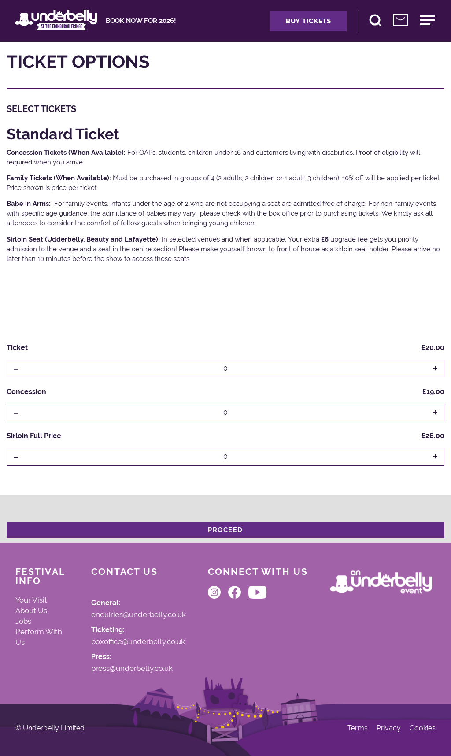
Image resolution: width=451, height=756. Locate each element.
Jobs (23, 621)
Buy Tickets (308, 21)
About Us (31, 610)
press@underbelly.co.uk (132, 669)
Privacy (389, 728)
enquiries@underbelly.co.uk (138, 615)
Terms (357, 728)
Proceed (225, 530)
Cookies (423, 728)
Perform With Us (38, 637)
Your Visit (31, 600)
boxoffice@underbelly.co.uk (138, 642)
